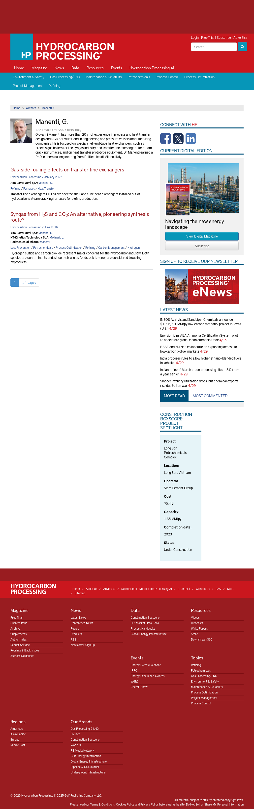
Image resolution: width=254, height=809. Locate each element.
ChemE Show (139, 687)
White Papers (199, 628)
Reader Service (20, 645)
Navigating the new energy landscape (194, 224)
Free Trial (207, 37)
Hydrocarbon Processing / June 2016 (34, 227)
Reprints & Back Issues (24, 650)
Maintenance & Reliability (104, 77)
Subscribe (224, 37)
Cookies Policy (125, 804)
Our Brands (81, 721)
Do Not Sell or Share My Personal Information (215, 804)
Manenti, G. (49, 108)
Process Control (167, 77)
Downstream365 (201, 639)
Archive (15, 628)
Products (76, 634)
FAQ (218, 589)
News (59, 67)
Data (75, 67)
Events (116, 67)
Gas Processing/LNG (65, 77)
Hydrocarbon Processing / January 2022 (36, 177)
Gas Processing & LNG (85, 728)
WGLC (134, 681)
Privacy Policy (149, 804)
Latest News (78, 617)
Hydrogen (133, 247)
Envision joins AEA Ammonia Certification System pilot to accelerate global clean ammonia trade (199, 337)
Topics (197, 657)
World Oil (76, 745)
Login (195, 37)
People (75, 628)
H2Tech (75, 734)
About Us (91, 589)
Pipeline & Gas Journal (85, 767)
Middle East (17, 745)
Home (19, 67)
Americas (16, 728)
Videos (195, 617)
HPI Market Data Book (145, 623)
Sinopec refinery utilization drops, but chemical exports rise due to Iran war (199, 383)
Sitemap (80, 593)
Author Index (18, 639)
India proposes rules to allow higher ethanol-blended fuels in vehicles (200, 360)
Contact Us (203, 589)
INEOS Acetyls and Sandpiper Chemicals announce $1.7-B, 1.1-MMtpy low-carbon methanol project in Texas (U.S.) (200, 324)
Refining (54, 85)
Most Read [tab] (174, 395)
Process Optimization (199, 77)
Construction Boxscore (145, 617)
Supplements (18, 634)
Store (230, 589)
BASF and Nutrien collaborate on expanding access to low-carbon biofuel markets (198, 349)
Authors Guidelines (22, 656)
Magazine (39, 67)
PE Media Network (82, 750)
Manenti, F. (47, 242)
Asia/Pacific (18, 734)
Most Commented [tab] (210, 395)
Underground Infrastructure (88, 772)
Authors (31, 108)
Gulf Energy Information (86, 756)
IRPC (134, 670)
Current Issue (18, 623)
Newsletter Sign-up (83, 645)
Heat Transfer (46, 188)
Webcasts (197, 623)
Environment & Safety (28, 77)
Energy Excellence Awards (147, 676)
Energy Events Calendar (146, 665)
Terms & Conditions (102, 804)
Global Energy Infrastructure (149, 634)
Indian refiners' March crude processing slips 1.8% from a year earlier (199, 371)
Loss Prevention (20, 247)
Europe (14, 739)
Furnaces (29, 188)
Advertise (240, 37)
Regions (18, 721)
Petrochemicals (139, 77)
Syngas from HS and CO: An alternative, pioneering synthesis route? (79, 216)
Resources (95, 67)
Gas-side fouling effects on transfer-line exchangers (67, 169)
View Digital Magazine (202, 236)
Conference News (82, 623)
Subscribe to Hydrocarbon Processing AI (146, 589)
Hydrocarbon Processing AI (151, 67)
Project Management (28, 85)
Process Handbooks (143, 628)
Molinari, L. (57, 237)
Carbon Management (111, 247)
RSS (73, 639)
